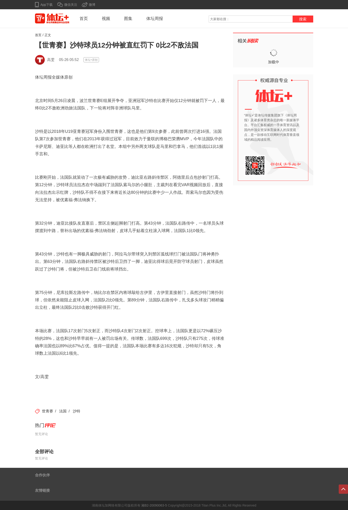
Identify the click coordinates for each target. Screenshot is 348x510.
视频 (106, 18)
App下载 (47, 4)
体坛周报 (154, 18)
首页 (84, 18)
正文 (48, 35)
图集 (128, 18)
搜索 (302, 19)
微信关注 (70, 4)
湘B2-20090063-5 (154, 505)
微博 (92, 4)
